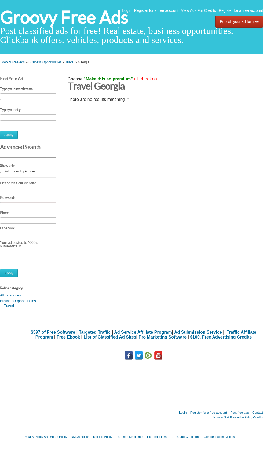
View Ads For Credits (198, 10)
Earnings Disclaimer (130, 436)
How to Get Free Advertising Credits (238, 417)
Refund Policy (102, 436)
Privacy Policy (33, 436)
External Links (157, 436)
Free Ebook (68, 337)
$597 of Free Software (53, 332)
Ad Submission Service (198, 332)
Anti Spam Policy (55, 436)
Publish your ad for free (239, 21)
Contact (257, 412)
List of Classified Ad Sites (110, 337)
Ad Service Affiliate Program (143, 332)
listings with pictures (20, 171)
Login (126, 10)
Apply (8, 135)
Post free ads (239, 412)
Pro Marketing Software (162, 337)
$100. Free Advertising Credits (221, 337)
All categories (10, 295)
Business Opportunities (18, 301)
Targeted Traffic (95, 332)
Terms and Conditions (185, 436)
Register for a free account (156, 10)
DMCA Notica (80, 436)
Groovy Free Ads (64, 17)
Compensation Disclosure (221, 436)
